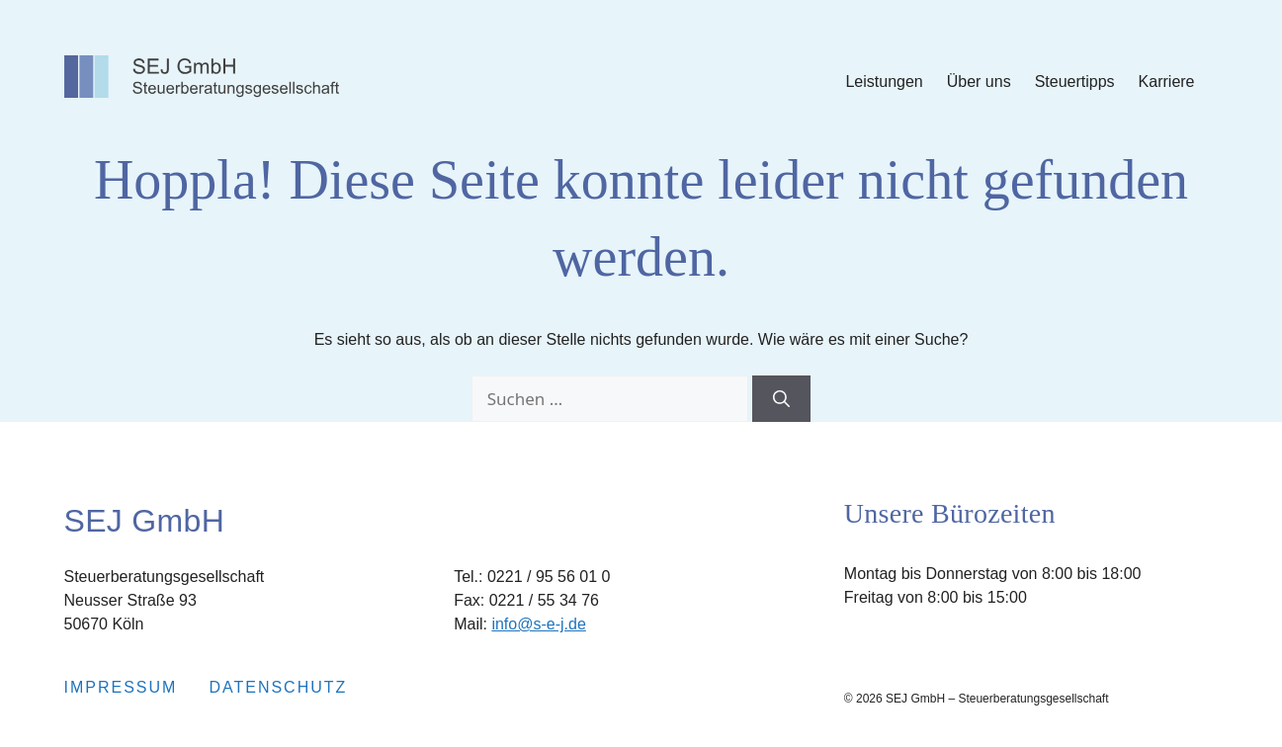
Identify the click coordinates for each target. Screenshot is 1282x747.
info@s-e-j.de (538, 624)
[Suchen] (781, 399)
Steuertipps (1075, 81)
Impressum (121, 687)
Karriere (1167, 81)
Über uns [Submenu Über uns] (979, 81)
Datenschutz (278, 687)
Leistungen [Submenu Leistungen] (883, 81)
